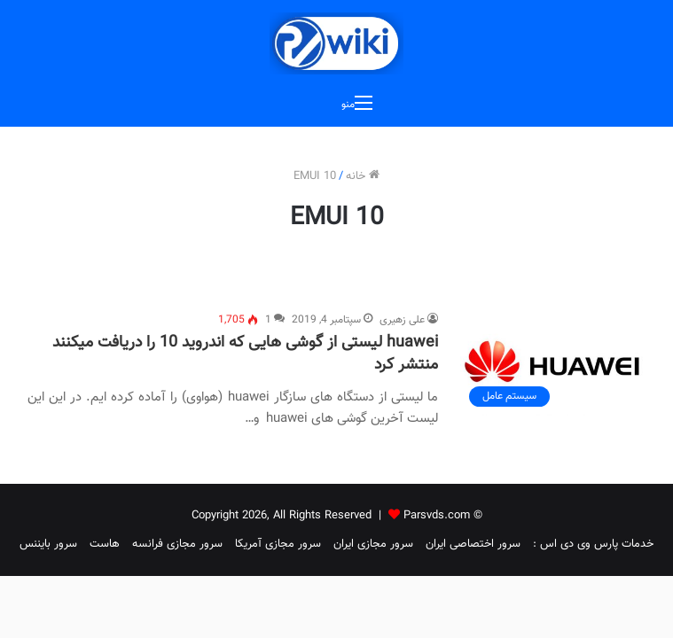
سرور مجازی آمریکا (278, 544)
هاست (105, 544)
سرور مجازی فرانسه (177, 544)
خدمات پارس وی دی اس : (593, 544)
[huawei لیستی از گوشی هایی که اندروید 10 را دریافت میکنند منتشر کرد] (553, 363)
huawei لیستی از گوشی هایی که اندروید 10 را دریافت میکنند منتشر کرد (245, 354)
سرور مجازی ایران (373, 544)
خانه (363, 176)
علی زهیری (402, 320)
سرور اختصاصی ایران (473, 544)
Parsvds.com (436, 516)
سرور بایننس (48, 544)
